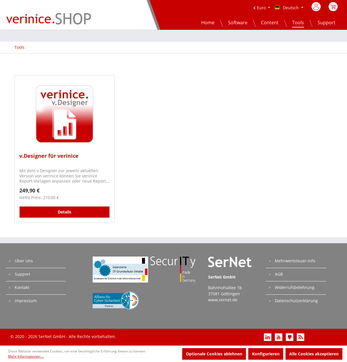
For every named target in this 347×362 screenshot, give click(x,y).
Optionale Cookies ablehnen (214, 354)
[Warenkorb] (333, 9)
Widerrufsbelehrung (294, 287)
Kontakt (21, 287)
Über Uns (23, 260)
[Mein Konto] (316, 8)
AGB (278, 274)
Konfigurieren (265, 354)
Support (22, 274)
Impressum (25, 300)
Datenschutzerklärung (296, 300)
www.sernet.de (222, 299)
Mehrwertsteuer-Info (294, 260)
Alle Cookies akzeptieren (314, 354)
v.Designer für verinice (49, 156)
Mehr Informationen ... (26, 356)
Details (64, 212)
